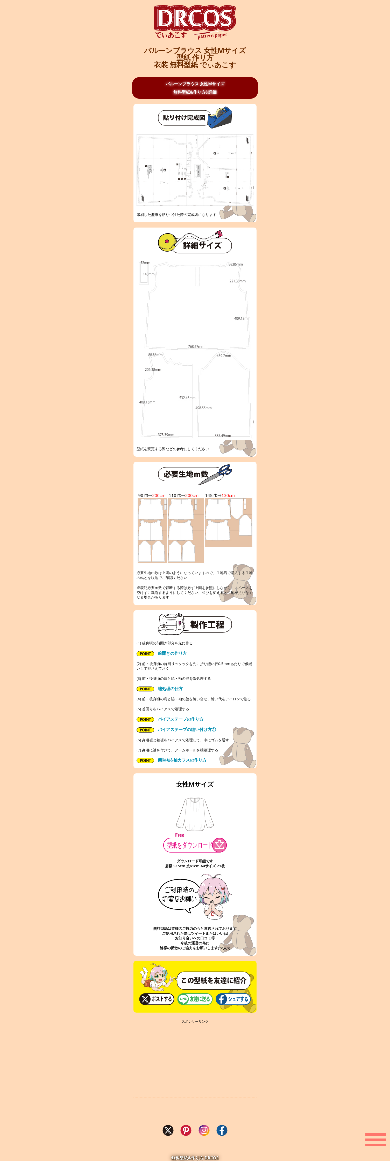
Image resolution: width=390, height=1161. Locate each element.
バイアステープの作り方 (170, 719)
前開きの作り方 (162, 653)
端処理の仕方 (160, 689)
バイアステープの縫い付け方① (176, 730)
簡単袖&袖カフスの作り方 (172, 760)
